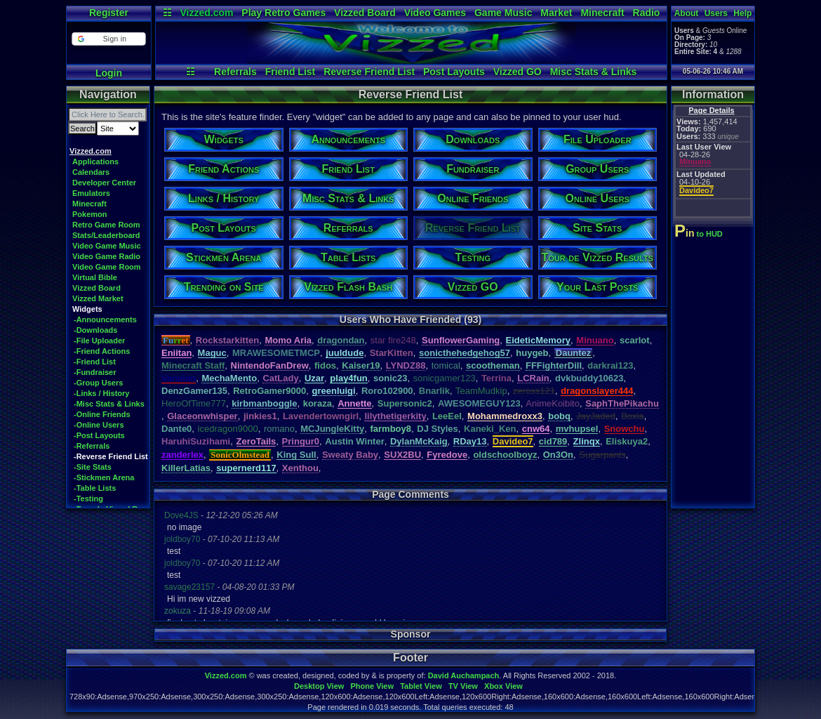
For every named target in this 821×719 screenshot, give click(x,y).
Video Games (435, 12)
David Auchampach (464, 675)
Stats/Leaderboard (106, 235)
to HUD (700, 234)
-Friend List (95, 361)
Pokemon (89, 214)
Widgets (87, 309)
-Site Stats (93, 467)
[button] (108, 39)
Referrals (235, 71)
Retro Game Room (106, 224)
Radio (646, 12)
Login (108, 73)
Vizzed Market (98, 298)
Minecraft (602, 12)
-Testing (88, 498)
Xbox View (503, 686)
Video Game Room (106, 267)
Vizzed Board (365, 12)
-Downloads (95, 330)
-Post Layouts (99, 435)
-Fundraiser (95, 372)
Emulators (91, 193)
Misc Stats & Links (593, 71)
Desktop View (319, 686)
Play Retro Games (283, 12)
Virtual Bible (94, 277)
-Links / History (101, 393)
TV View (463, 686)
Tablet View (421, 686)
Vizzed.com (206, 12)
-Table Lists (95, 488)
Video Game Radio (106, 256)
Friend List (290, 71)
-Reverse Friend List (111, 456)
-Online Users (99, 425)
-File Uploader (99, 340)
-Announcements (105, 319)
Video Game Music (106, 246)
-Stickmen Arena (104, 477)
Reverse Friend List (369, 71)
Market (556, 12)
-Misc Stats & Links (109, 404)
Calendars (90, 172)
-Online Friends (102, 414)
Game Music (503, 12)
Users (716, 13)
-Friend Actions (102, 351)
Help (742, 13)
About (686, 13)
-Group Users (98, 382)
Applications (95, 161)
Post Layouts (454, 71)
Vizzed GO (517, 71)
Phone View (372, 686)
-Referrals (91, 446)
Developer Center (104, 182)
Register (108, 12)
